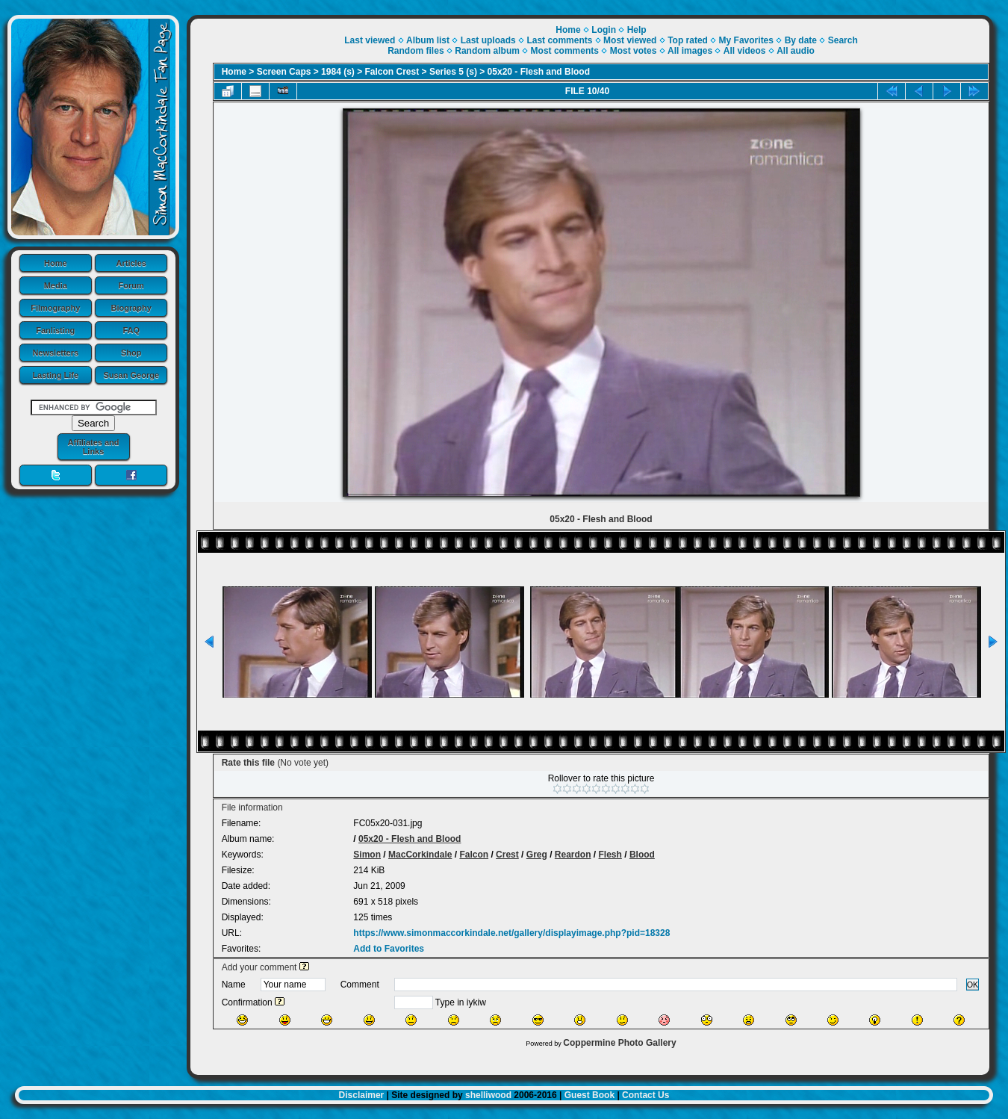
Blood (642, 854)
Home (55, 262)
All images (690, 51)
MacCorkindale (420, 854)
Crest (507, 854)
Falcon (473, 854)
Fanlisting (55, 330)
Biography (131, 307)
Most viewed (629, 40)
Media (55, 285)
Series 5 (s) (453, 71)
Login (603, 30)
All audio (796, 51)
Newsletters (55, 352)
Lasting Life (55, 375)
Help (637, 30)
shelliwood (488, 1095)
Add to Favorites (388, 948)
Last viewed (369, 40)
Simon (367, 854)
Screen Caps (284, 71)
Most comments (565, 51)
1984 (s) (338, 71)
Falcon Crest (392, 71)
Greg (536, 854)
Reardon (573, 854)
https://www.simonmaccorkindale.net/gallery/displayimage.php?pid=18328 (511, 933)
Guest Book (589, 1095)
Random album (487, 51)
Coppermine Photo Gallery (619, 1043)
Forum (131, 285)
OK (973, 984)
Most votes (633, 51)
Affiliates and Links (93, 447)
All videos (745, 51)
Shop (131, 352)
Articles (131, 262)
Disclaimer (362, 1095)
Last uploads (488, 40)
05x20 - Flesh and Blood (539, 71)
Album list (427, 40)
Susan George (131, 375)
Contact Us (645, 1095)
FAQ (131, 330)
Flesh (610, 854)
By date (801, 40)
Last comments (559, 40)
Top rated (688, 40)
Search (843, 40)
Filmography (55, 307)
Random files (416, 51)
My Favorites (746, 40)
